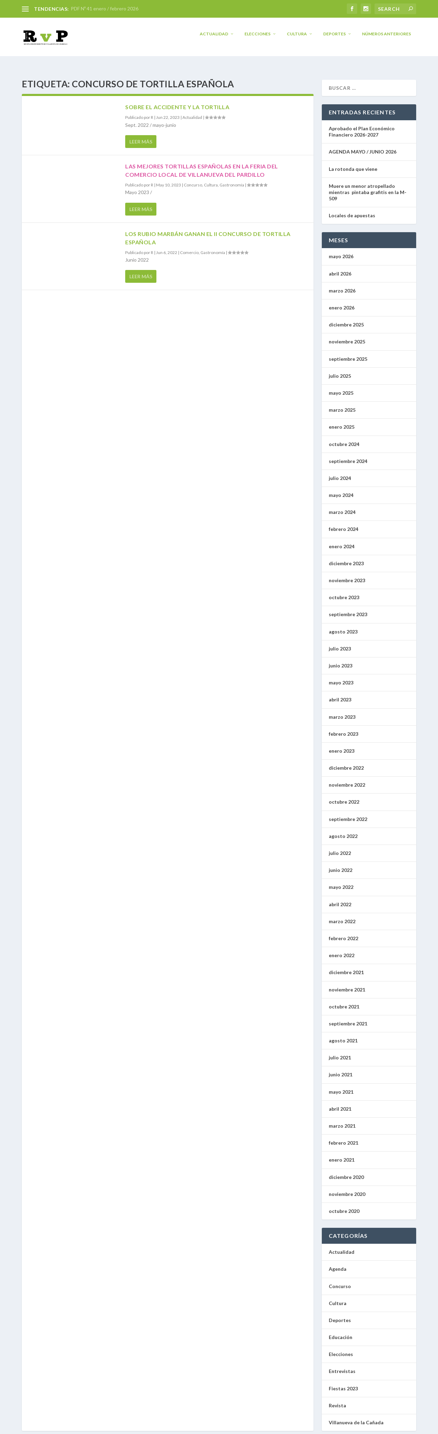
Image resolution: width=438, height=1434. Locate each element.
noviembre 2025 (347, 336)
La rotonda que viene (353, 164)
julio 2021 (340, 1052)
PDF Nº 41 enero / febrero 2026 (104, 8)
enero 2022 (341, 950)
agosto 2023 (343, 626)
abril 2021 (340, 1104)
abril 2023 (340, 694)
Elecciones (257, 38)
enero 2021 (341, 1154)
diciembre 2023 (346, 558)
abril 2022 (340, 899)
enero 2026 (341, 302)
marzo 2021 (342, 1120)
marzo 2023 (342, 712)
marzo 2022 (342, 916)
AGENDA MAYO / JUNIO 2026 (362, 146)
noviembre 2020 (347, 1189)
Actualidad (214, 38)
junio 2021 (340, 1069)
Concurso (193, 179)
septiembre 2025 (348, 354)
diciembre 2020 (346, 1172)
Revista (337, 1400)
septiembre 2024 (348, 456)
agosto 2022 (343, 831)
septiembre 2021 (348, 1018)
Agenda (337, 1264)
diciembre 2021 (346, 967)
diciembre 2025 (346, 319)
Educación (340, 1332)
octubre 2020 (344, 1206)
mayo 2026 (341, 251)
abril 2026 (340, 268)
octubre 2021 (344, 1001)
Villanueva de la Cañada (356, 1417)
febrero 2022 (343, 933)
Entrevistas (342, 1366)
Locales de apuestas (353, 210)
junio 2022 (340, 865)
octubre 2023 (344, 592)
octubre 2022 (344, 796)
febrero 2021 (343, 1137)
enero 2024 (341, 541)
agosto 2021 (343, 1035)
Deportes (334, 38)
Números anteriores (386, 38)
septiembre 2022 (348, 814)
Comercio (189, 247)
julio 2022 (340, 848)
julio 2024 (340, 473)
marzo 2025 (342, 405)
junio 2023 (340, 660)
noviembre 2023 (347, 575)
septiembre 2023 (348, 609)
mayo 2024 (341, 490)
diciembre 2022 (346, 763)
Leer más (140, 136)
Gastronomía (232, 179)
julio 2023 (340, 643)
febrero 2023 (343, 729)
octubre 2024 (344, 439)
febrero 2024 (343, 524)
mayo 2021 (341, 1087)
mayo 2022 (341, 882)
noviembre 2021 (347, 984)
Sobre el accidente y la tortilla (177, 101)
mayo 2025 (341, 388)
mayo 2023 (341, 677)
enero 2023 (341, 746)
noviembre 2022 (347, 779)
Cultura (297, 38)
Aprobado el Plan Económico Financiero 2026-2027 (362, 126)
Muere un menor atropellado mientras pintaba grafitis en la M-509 (367, 187)
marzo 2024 (342, 507)
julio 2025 (340, 371)
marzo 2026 (342, 285)
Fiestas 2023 (343, 1383)
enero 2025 (341, 422)
